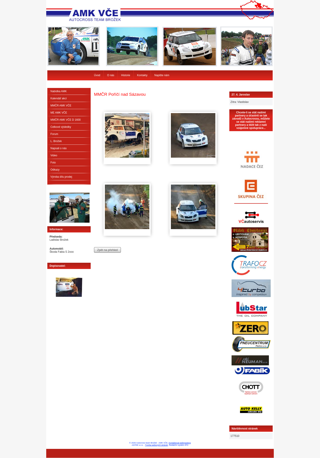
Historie (125, 75)
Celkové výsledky (60, 126)
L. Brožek (56, 141)
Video (53, 155)
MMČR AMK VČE (60, 105)
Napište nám (161, 75)
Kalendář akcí (58, 98)
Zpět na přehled (107, 250)
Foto (53, 162)
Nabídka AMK (58, 91)
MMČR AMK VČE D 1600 (65, 119)
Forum (54, 134)
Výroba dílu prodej (61, 176)
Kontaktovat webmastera (180, 443)
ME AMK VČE (58, 112)
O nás (110, 75)
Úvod (97, 75)
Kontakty (142, 75)
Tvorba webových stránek (156, 445)
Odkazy (55, 169)
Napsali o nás (58, 148)
